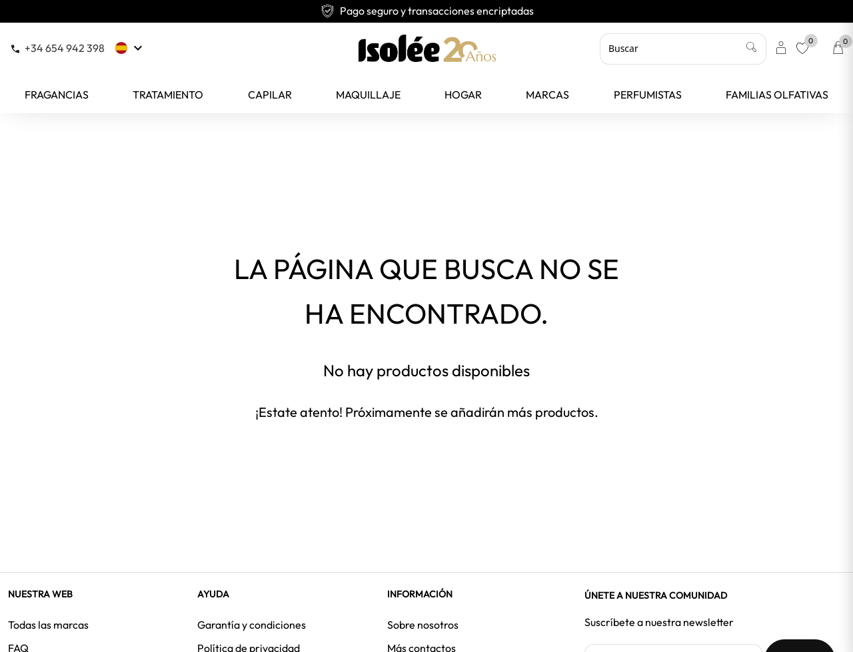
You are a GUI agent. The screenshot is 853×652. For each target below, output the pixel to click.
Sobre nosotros (422, 624)
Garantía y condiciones (251, 624)
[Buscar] (683, 48)
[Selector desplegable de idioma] (130, 48)
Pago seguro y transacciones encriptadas (427, 10)
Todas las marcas (48, 624)
